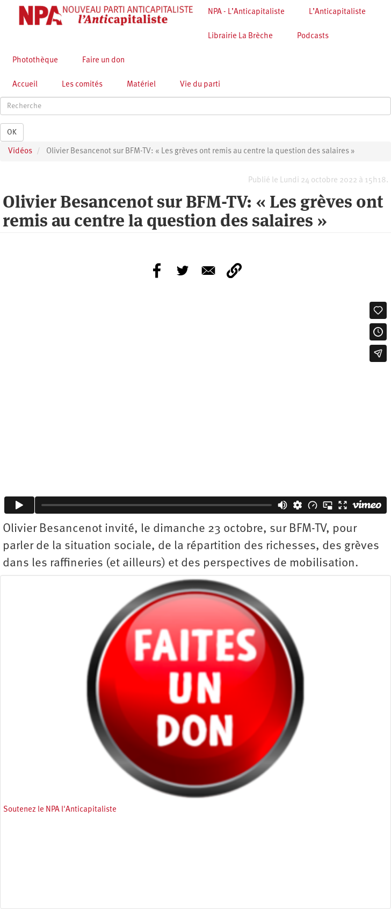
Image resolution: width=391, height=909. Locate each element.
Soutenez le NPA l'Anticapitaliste (60, 810)
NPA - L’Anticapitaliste (246, 12)
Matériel (141, 85)
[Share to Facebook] (157, 270)
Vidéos (20, 151)
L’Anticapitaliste (337, 12)
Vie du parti (200, 85)
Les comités (82, 85)
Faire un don (103, 60)
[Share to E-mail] (208, 270)
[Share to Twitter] (182, 270)
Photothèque (35, 60)
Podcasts (313, 36)
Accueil (25, 85)
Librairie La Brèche (240, 36)
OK (12, 132)
